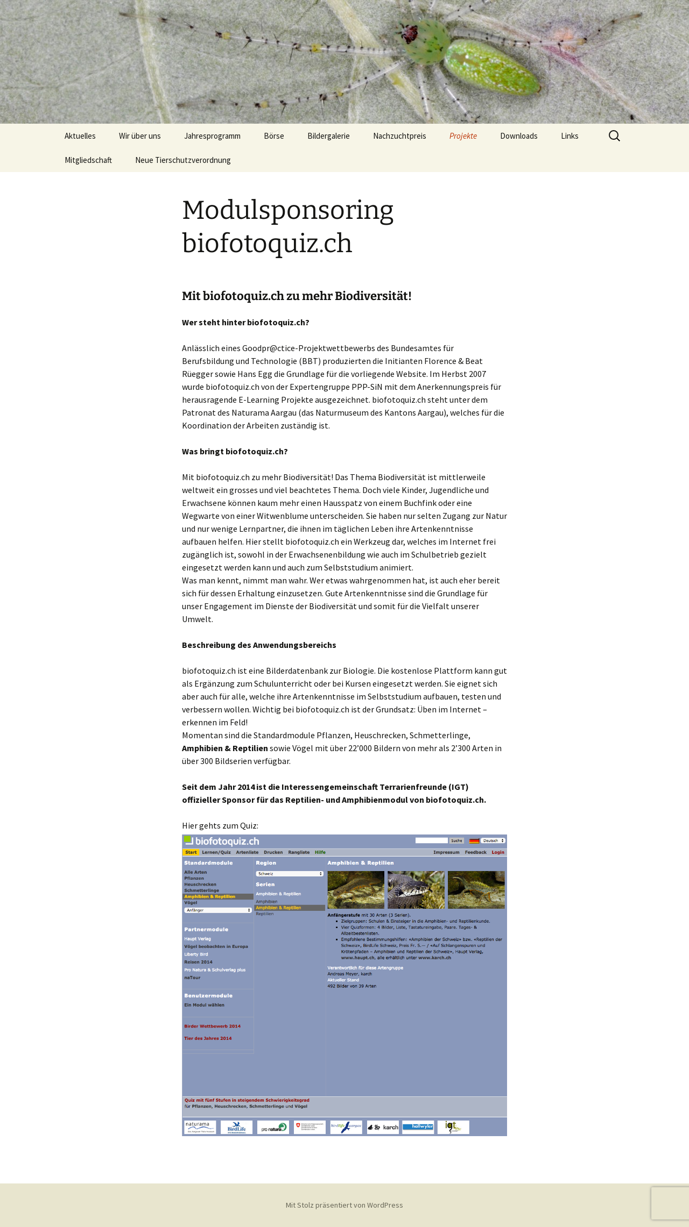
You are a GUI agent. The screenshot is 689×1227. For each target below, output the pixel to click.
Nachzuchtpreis (399, 136)
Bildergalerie (328, 136)
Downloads (519, 136)
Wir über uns (140, 136)
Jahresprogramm (212, 136)
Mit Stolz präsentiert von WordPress (344, 1205)
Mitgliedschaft (88, 160)
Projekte (463, 136)
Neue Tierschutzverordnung (183, 160)
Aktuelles (80, 136)
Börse (274, 136)
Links (570, 136)
